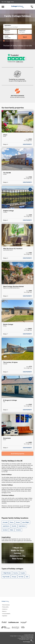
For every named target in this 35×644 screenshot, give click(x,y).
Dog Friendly (6, 576)
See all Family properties (17, 453)
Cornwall (5, 522)
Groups (14, 576)
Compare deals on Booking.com (12, 41)
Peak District (22, 526)
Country (15, 573)
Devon (12, 522)
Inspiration (4, 615)
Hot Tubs (21, 576)
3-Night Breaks (7, 573)
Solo (27, 576)
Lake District (6, 526)
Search (25, 37)
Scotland (5, 530)
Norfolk (14, 526)
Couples (22, 573)
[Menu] (3, 7)
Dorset (18, 522)
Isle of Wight (25, 522)
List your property (6, 613)
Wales (11, 530)
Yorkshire (18, 530)
